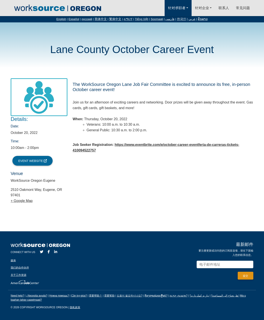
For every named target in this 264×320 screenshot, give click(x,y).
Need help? (17, 295)
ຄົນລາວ (203, 19)
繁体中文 (115, 19)
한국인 (181, 19)
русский (87, 19)
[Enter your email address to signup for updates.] (225, 264)
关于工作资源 (18, 275)
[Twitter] (41, 252)
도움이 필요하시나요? (129, 295)
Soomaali (157, 19)
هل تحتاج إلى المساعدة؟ (224, 295)
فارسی (169, 19)
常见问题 (243, 8)
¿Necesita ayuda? (36, 295)
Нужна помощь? (59, 295)
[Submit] (245, 276)
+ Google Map (22, 201)
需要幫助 (109, 295)
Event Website (32, 161)
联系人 (224, 8)
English (61, 19)
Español (74, 19)
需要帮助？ (95, 295)
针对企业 (202, 8)
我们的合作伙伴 (20, 267)
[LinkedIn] (55, 252)
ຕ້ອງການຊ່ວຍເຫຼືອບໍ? (156, 295)
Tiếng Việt (141, 19)
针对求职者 (176, 8)
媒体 (13, 260)
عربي (192, 19)
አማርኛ (128, 19)
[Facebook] (49, 252)
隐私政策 (75, 307)
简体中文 (101, 19)
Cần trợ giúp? (79, 295)
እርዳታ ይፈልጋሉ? (178, 295)
